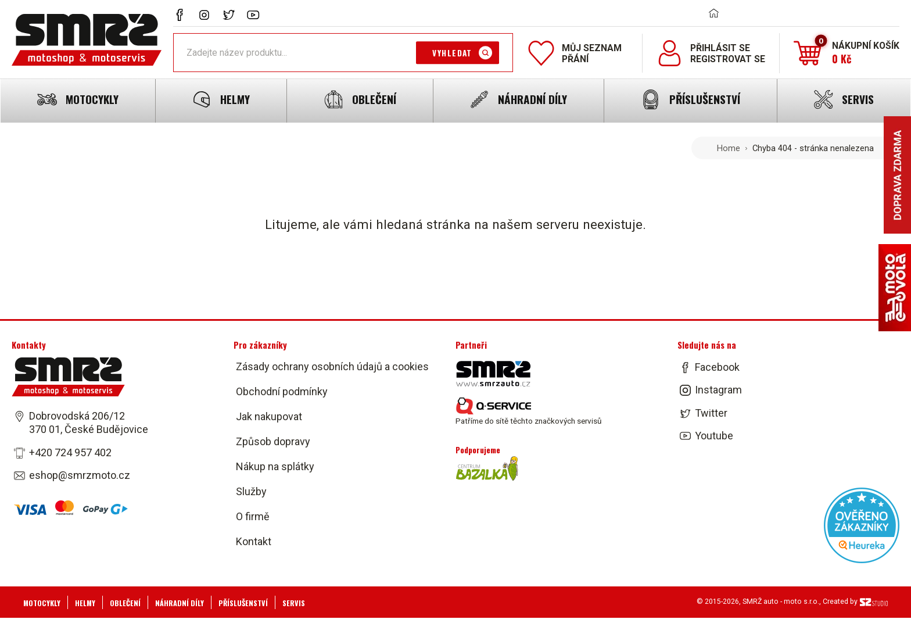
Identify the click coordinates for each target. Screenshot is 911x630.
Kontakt (253, 541)
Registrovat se (727, 59)
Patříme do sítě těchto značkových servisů (528, 411)
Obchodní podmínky (282, 391)
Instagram (718, 390)
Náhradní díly (179, 602)
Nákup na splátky (275, 466)
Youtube (714, 435)
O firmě (253, 516)
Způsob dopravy (273, 441)
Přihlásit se (720, 47)
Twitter (711, 413)
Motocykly (41, 602)
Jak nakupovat (269, 416)
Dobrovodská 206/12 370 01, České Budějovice (88, 422)
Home (728, 148)
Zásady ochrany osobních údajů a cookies (332, 366)
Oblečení (125, 602)
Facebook (717, 367)
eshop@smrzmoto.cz (79, 475)
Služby (251, 491)
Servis (293, 602)
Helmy (85, 602)
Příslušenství (243, 602)
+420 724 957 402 (70, 452)
